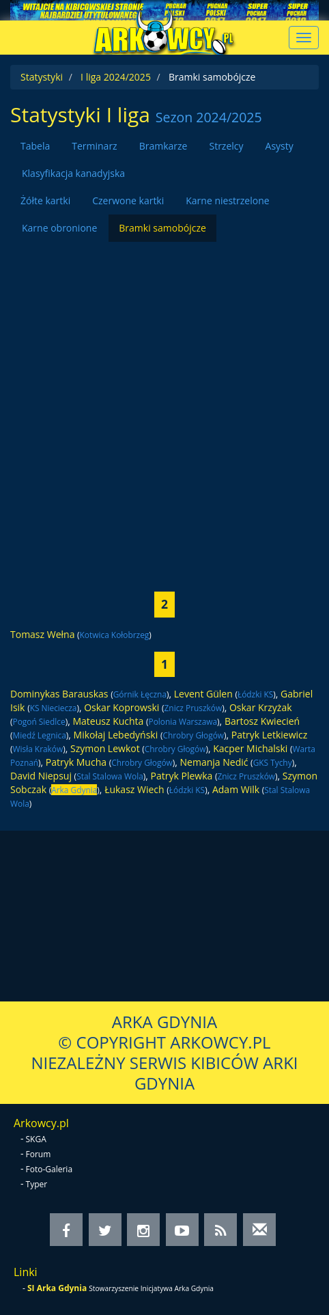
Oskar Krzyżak (260, 707)
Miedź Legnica (39, 735)
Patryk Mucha (76, 762)
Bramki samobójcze (162, 227)
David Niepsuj (41, 775)
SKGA (36, 1139)
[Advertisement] (164, 406)
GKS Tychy (272, 762)
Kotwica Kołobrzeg (114, 634)
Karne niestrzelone (227, 200)
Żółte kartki (45, 200)
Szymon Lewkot (105, 748)
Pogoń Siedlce (39, 721)
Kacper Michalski (250, 748)
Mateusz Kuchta (107, 721)
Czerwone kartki (128, 200)
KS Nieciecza (53, 707)
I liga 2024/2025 (116, 76)
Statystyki (41, 76)
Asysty (280, 145)
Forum (38, 1154)
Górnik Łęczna (140, 694)
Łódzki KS (255, 694)
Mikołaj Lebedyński (116, 734)
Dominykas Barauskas (59, 693)
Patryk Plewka (182, 775)
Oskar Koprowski (121, 707)
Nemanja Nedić (214, 762)
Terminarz (94, 145)
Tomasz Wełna (42, 634)
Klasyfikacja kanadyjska (73, 173)
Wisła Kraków (38, 748)
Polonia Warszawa (183, 721)
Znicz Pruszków (193, 707)
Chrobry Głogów (193, 735)
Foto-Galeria (49, 1169)
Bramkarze (163, 145)
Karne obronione (59, 227)
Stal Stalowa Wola (109, 776)
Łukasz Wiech (134, 789)
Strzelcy (226, 145)
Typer (37, 1184)
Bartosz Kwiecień (262, 721)
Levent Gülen (203, 693)
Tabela (35, 145)
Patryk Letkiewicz (269, 734)
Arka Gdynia (74, 789)
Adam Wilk (235, 789)
